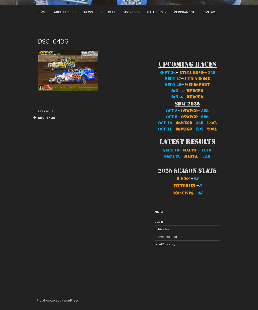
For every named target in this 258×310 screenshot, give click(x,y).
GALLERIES (157, 12)
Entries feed (163, 229)
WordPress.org (165, 244)
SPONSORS (131, 12)
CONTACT (210, 12)
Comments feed (166, 236)
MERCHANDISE (184, 12)
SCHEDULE (108, 12)
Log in (159, 221)
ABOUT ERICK (65, 12)
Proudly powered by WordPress (58, 300)
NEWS (88, 12)
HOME (41, 12)
